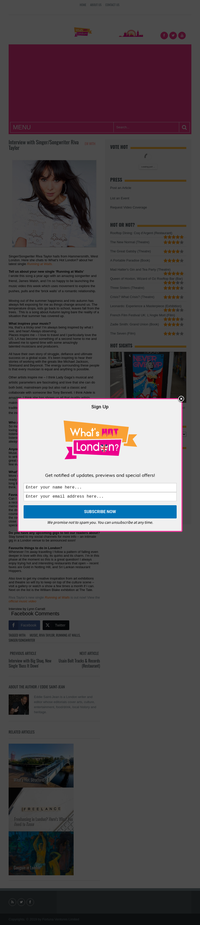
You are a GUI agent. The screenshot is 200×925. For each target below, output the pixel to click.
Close (181, 398)
